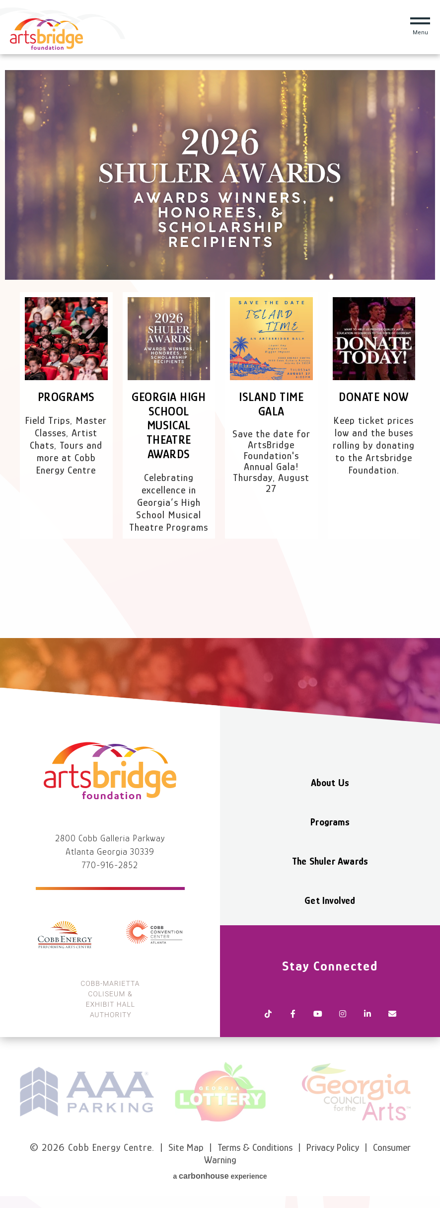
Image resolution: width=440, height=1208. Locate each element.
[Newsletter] (392, 1014)
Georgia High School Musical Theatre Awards (169, 425)
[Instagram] (343, 1014)
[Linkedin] (367, 1014)
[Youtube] (318, 1014)
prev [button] (12, 1091)
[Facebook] (293, 1014)
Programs (66, 396)
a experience (220, 1176)
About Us (330, 782)
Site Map (186, 1147)
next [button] (428, 1091)
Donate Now (374, 396)
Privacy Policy (332, 1147)
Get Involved (329, 900)
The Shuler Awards (330, 861)
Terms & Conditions (255, 1147)
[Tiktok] (268, 1014)
